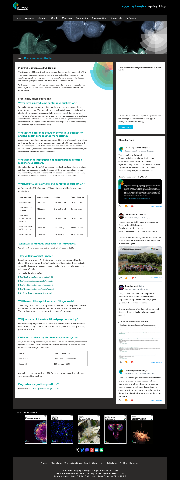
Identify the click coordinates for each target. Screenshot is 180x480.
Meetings (67, 18)
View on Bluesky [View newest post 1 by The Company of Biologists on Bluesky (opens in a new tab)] (156, 206)
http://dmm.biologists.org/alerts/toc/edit (36, 289)
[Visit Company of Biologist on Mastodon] (87, 450)
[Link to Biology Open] (142, 429)
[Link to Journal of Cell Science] (62, 429)
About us (29, 18)
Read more (126, 127)
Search (132, 18)
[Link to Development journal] (36, 429)
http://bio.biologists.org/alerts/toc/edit (35, 293)
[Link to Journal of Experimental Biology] (89, 429)
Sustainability (99, 18)
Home (18, 18)
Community (82, 18)
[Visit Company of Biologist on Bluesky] (82, 450)
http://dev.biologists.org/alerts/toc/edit (35, 277)
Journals (42, 18)
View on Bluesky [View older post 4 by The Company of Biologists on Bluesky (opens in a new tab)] (156, 400)
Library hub (116, 18)
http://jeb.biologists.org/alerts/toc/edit (35, 285)
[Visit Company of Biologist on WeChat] (101, 451)
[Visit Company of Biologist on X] (77, 450)
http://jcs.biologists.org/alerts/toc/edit (35, 281)
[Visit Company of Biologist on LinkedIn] (96, 450)
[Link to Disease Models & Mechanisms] (115, 429)
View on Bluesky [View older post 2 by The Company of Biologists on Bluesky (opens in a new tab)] (156, 278)
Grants (54, 18)
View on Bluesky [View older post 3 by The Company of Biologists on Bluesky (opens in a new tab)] (156, 362)
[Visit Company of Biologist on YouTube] (92, 450)
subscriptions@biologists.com (45, 388)
